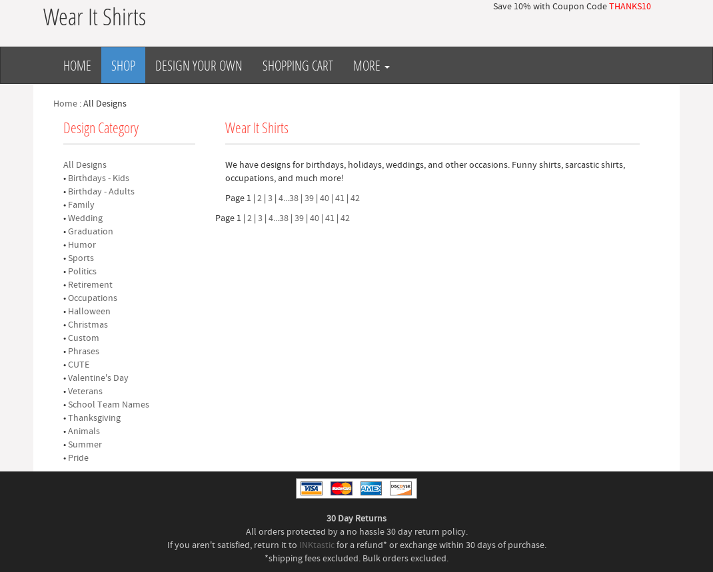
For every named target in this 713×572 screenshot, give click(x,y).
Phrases (83, 352)
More (371, 65)
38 (294, 198)
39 (309, 198)
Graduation (90, 232)
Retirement (90, 285)
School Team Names (108, 405)
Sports (81, 258)
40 (324, 198)
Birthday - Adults (101, 192)
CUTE (78, 365)
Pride (78, 458)
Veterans (85, 392)
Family (81, 205)
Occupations (92, 298)
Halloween (89, 312)
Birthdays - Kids (98, 178)
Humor (82, 245)
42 (355, 198)
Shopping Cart (298, 65)
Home (77, 65)
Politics (82, 272)
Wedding (85, 218)
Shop (123, 65)
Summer (85, 445)
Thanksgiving (94, 418)
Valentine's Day (98, 378)
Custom (83, 338)
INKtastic (317, 545)
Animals (84, 431)
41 (340, 198)
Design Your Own (199, 65)
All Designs (85, 165)
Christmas (88, 325)
